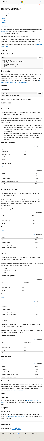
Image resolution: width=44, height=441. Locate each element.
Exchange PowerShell (10, 13)
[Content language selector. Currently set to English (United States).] (7, 434)
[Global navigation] (1, 2)
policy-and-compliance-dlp (23, 4)
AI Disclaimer (4, 437)
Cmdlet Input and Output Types (15, 416)
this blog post (4, 31)
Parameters (5, 24)
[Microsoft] (22, 2)
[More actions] (41, 5)
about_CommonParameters (16, 390)
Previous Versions (12, 437)
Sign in (41, 1)
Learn (2, 4)
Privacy (30, 437)
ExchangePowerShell (10, 4)
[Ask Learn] (39, 5)
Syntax (4, 18)
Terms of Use (17, 439)
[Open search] (38, 2)
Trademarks (24, 439)
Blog (19, 437)
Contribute (24, 437)
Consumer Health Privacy (6, 439)
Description (4, 20)
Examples (5, 22)
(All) (2, 166)
